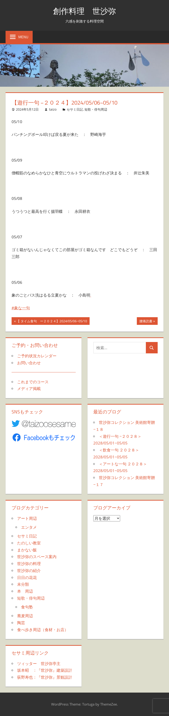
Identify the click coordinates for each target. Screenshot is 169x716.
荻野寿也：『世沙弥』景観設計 (44, 677)
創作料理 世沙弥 (84, 10)
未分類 (23, 584)
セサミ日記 (75, 109)
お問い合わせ (29, 362)
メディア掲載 (29, 388)
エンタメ (29, 527)
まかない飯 (27, 550)
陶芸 (21, 622)
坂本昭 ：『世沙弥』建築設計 (44, 670)
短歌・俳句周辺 (95, 109)
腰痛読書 (145, 321)
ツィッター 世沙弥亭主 (38, 663)
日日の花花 (27, 577)
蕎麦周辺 (25, 615)
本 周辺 (25, 591)
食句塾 (27, 607)
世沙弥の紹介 (29, 570)
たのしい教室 (29, 543)
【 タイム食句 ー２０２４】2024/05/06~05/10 (51, 321)
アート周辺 (27, 518)
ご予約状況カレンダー (36, 355)
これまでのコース (33, 381)
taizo (52, 109)
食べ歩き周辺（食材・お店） (42, 629)
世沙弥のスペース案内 (36, 556)
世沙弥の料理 (29, 563)
